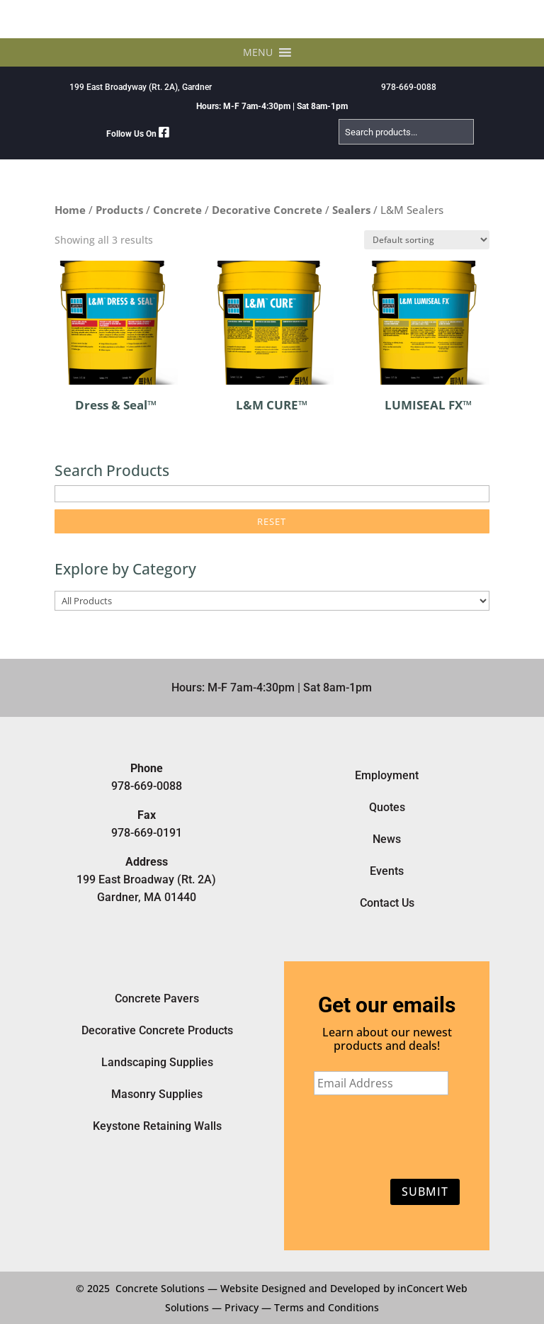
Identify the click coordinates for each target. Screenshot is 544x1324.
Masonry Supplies (157, 1094)
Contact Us (387, 903)
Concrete (177, 210)
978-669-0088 (408, 87)
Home (70, 210)
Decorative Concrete (267, 210)
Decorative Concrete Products (157, 1030)
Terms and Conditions (326, 1307)
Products (119, 210)
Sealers (351, 210)
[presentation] (381, 1134)
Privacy (242, 1307)
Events (387, 871)
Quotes (387, 807)
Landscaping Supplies (157, 1062)
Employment (387, 775)
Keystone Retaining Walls (157, 1126)
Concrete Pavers (157, 998)
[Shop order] (426, 239)
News (387, 839)
